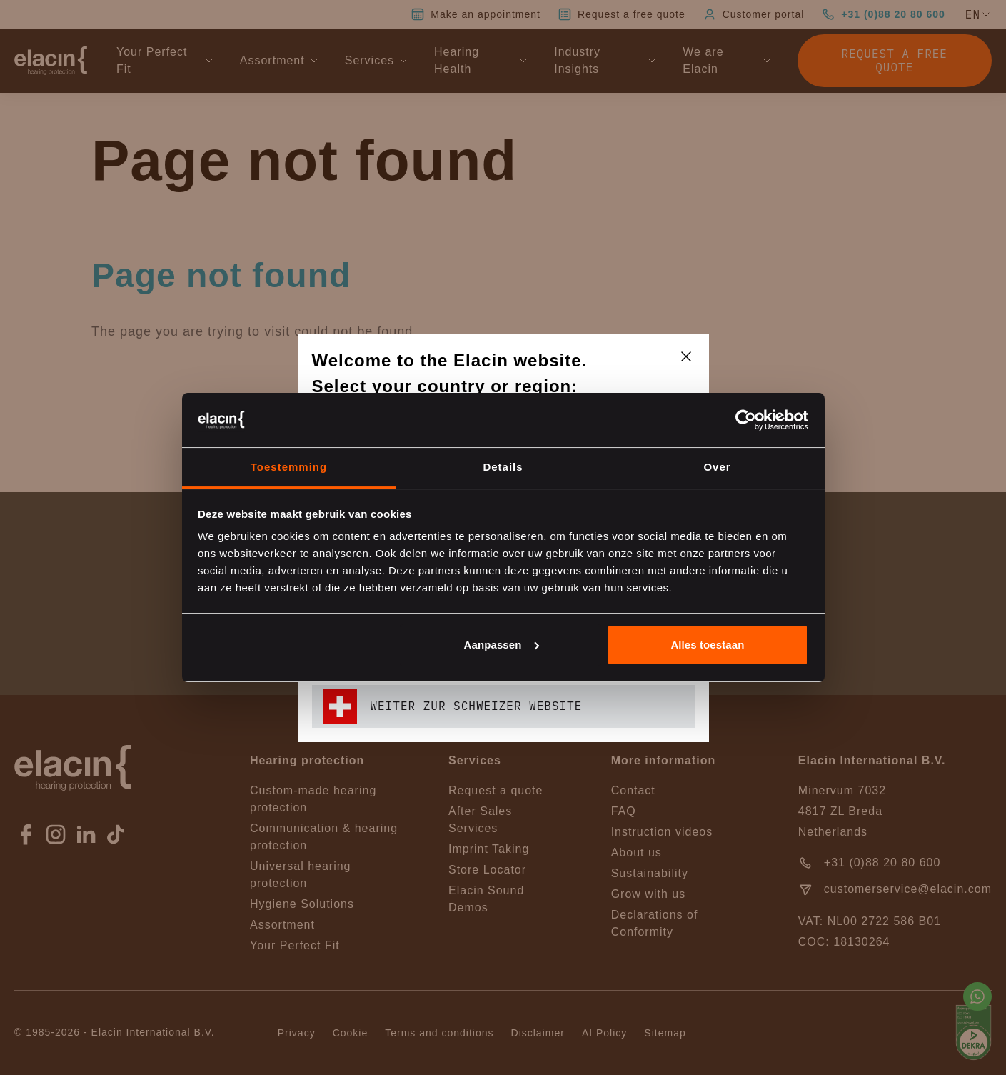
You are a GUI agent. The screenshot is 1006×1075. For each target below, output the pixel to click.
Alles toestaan (707, 645)
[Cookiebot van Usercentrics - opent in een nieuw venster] (745, 420)
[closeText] (686, 356)
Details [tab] (503, 467)
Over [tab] (716, 467)
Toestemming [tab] (289, 467)
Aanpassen (501, 645)
